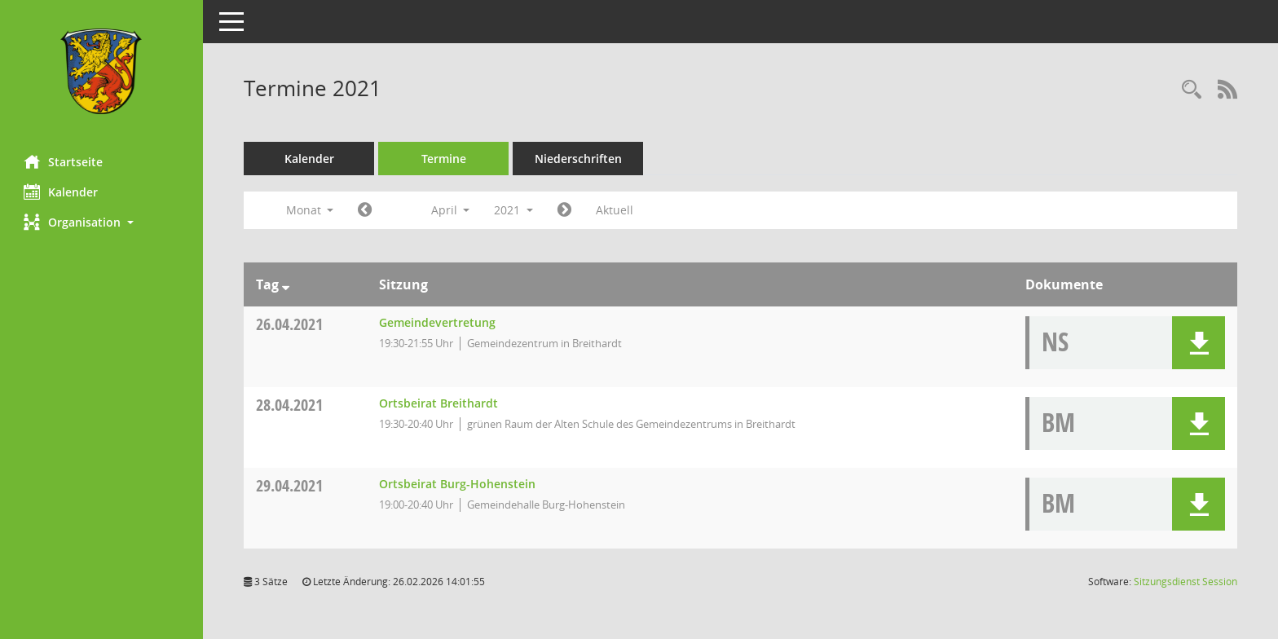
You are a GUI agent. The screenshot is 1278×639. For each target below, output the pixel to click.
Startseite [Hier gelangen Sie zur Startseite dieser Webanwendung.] (64, 161)
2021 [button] (514, 210)
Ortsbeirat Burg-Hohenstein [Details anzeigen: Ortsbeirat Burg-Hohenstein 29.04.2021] (457, 483)
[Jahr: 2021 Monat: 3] (365, 210)
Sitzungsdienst (1185, 581)
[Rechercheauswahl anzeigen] (1192, 90)
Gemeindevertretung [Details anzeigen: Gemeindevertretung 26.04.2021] (437, 322)
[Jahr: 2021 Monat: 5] (565, 210)
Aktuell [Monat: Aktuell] (615, 210)
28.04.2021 (290, 405)
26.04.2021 (290, 324)
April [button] (450, 210)
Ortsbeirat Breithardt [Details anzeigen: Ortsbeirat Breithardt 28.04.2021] (438, 403)
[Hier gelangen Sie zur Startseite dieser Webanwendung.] (102, 71)
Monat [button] (310, 210)
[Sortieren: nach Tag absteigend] (286, 284)
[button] (102, 222)
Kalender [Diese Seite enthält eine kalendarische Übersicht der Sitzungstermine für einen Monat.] (61, 191)
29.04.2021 (290, 485)
